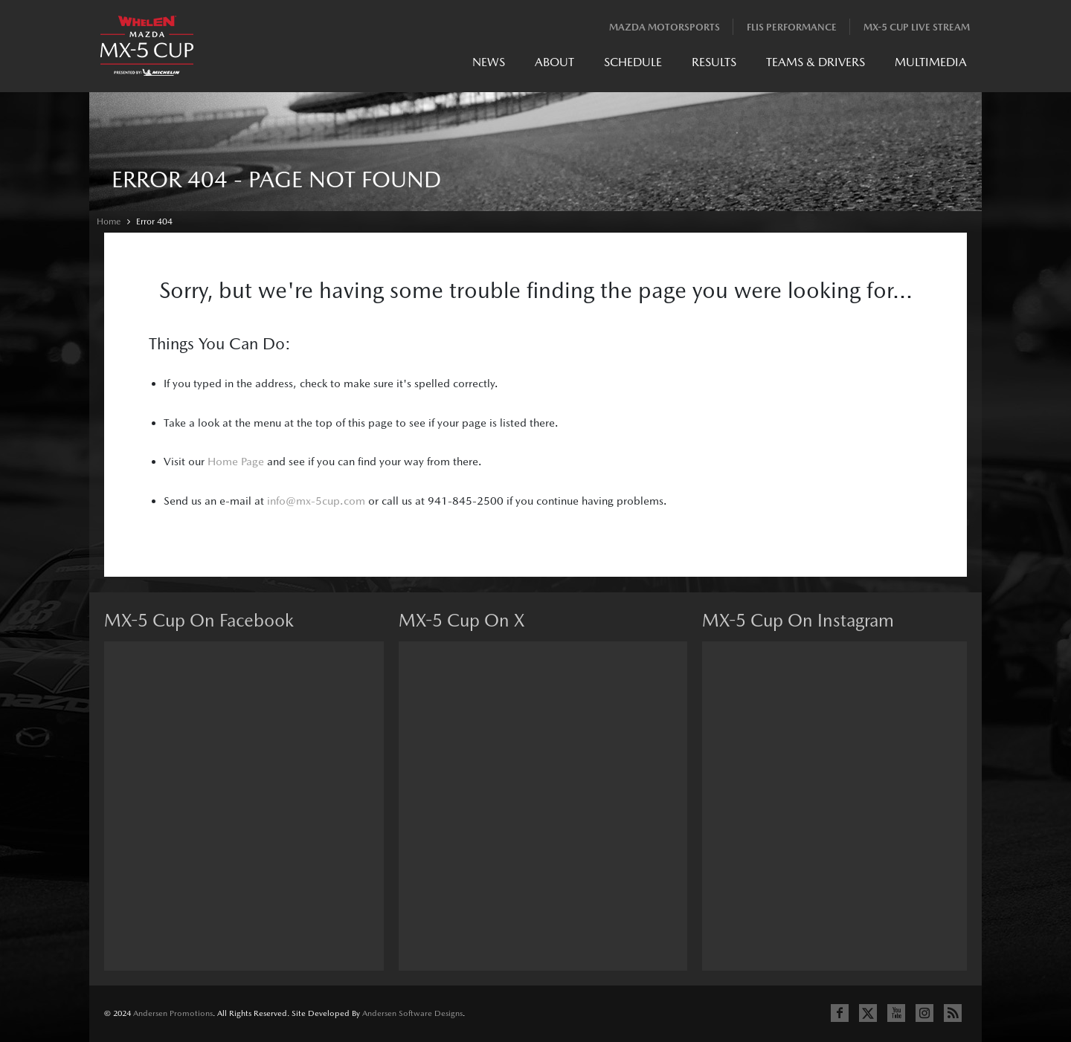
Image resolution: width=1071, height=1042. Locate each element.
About (554, 62)
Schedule (633, 62)
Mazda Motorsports (664, 27)
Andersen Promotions (173, 1013)
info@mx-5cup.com (316, 500)
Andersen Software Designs (412, 1013)
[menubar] (719, 65)
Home (108, 221)
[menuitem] (488, 65)
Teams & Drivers (815, 62)
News (488, 62)
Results (714, 62)
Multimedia (931, 62)
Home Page (236, 461)
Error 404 (154, 221)
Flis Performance (792, 27)
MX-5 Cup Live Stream (916, 27)
